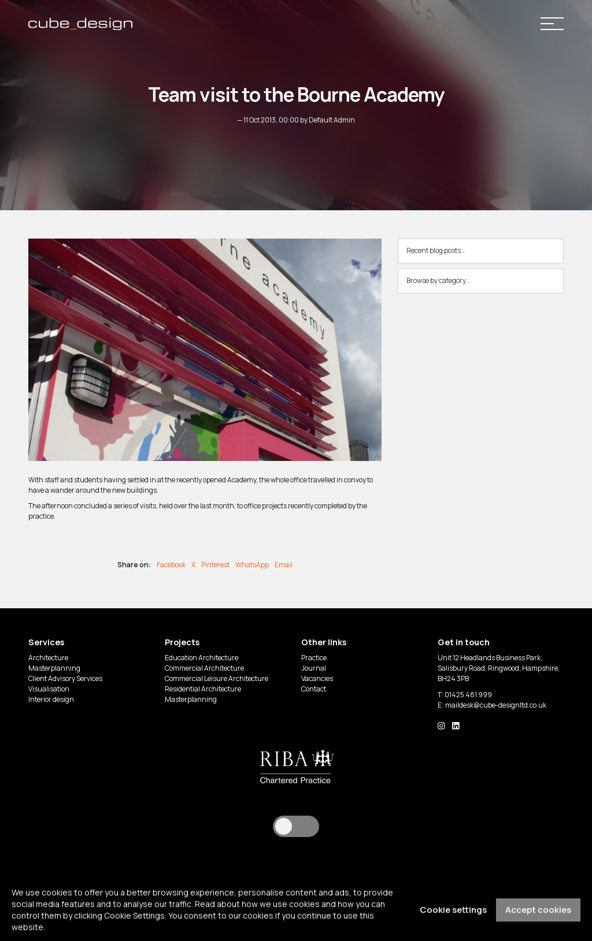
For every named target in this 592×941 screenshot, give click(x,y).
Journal (313, 668)
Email (284, 565)
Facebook (171, 565)
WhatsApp (252, 565)
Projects (182, 642)
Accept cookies (538, 919)
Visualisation (48, 689)
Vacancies (317, 678)
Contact (313, 689)
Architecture (48, 658)
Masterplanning (54, 668)
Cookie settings (453, 919)
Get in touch (464, 642)
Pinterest (215, 565)
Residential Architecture (203, 689)
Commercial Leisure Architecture (216, 678)
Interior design (51, 699)
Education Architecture (201, 658)
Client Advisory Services (65, 678)
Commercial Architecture (204, 668)
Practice (314, 658)
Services (46, 642)
